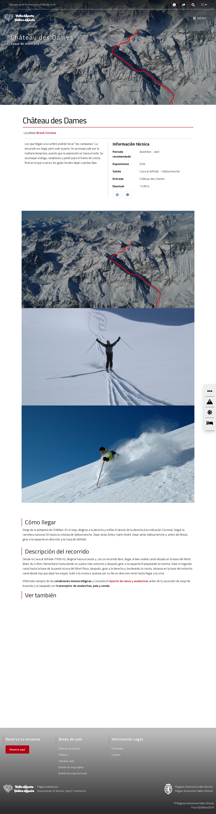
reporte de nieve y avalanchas (128, 581)
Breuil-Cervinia (46, 132)
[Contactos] (174, 4)
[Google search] (193, 4)
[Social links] (183, 4)
